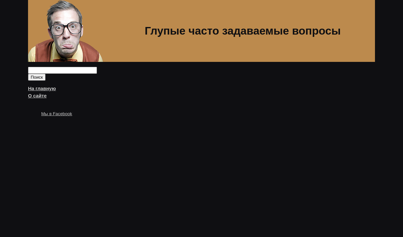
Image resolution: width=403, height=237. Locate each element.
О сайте (37, 95)
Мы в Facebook (56, 113)
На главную (42, 88)
